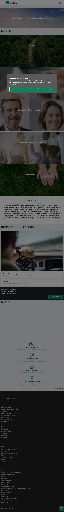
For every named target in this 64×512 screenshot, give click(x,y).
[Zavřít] (54, 76)
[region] (32, 83)
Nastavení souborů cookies (16, 89)
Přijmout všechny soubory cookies (46, 89)
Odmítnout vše (30, 89)
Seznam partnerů (13, 84)
